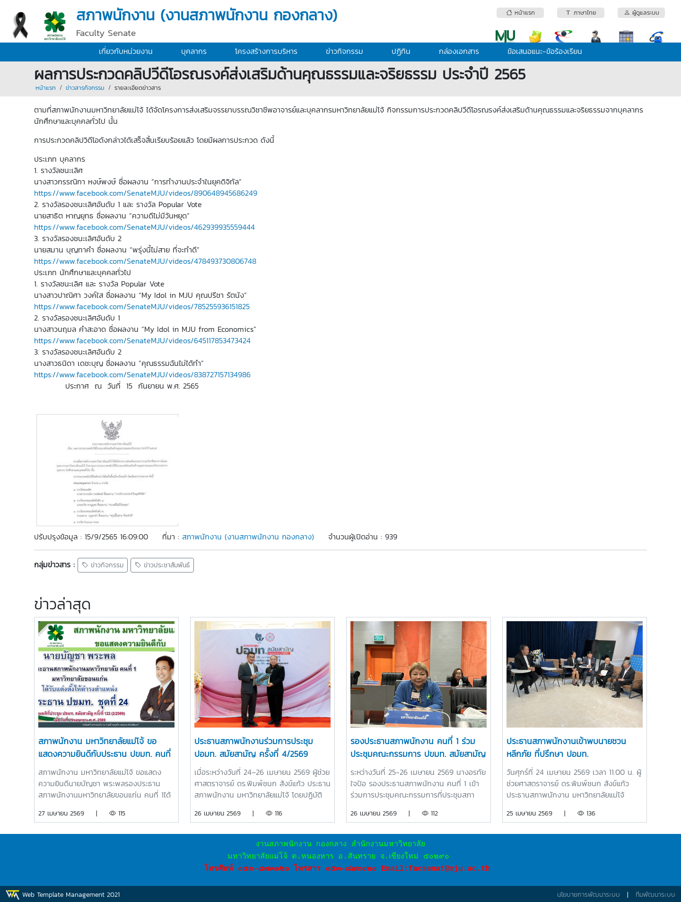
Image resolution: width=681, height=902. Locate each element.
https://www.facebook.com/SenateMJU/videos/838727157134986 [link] (142, 374)
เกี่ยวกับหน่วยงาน (126, 51)
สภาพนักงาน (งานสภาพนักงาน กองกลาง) (248, 536)
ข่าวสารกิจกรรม (85, 87)
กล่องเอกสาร (459, 51)
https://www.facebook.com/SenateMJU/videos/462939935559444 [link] (144, 227)
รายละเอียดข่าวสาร (137, 87)
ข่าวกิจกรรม (344, 51)
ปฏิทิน (401, 51)
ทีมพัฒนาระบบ (655, 895)
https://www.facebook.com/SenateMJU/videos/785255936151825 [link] (142, 306)
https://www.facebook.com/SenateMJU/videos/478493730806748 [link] (145, 261)
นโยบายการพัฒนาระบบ (588, 895)
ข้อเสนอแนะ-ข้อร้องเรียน (544, 51)
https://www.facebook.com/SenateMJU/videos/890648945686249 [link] (145, 193)
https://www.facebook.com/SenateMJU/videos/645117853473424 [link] (142, 340)
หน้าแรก (45, 87)
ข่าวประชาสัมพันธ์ (162, 565)
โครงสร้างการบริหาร (266, 51)
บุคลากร (194, 51)
